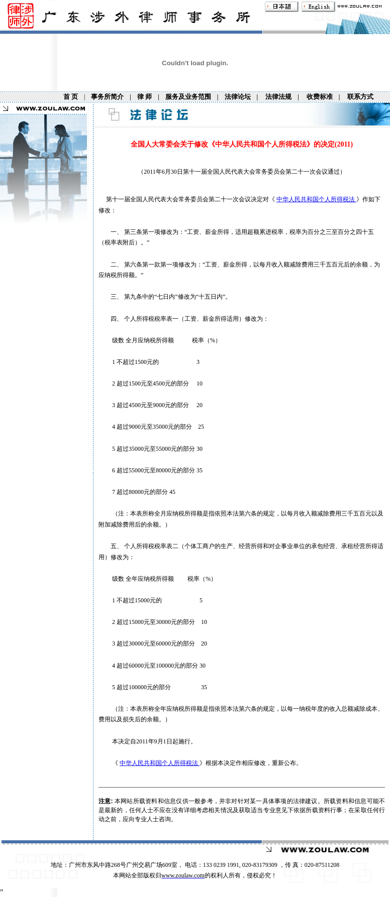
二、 (111, 264)
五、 (111, 546)
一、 (111, 231)
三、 (111, 296)
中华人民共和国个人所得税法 (316, 199)
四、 (111, 318)
